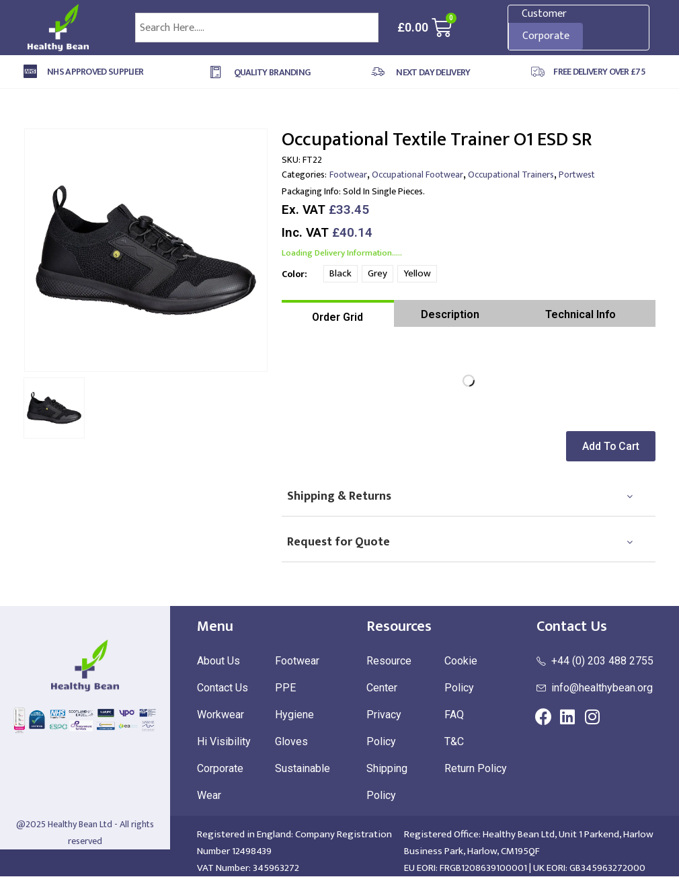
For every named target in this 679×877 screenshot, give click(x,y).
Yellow (417, 273)
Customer (544, 14)
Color (293, 274)
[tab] (338, 313)
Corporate (545, 36)
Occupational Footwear (417, 174)
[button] (613, 446)
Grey (377, 273)
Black (340, 273)
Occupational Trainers (511, 174)
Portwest (577, 174)
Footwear (348, 174)
